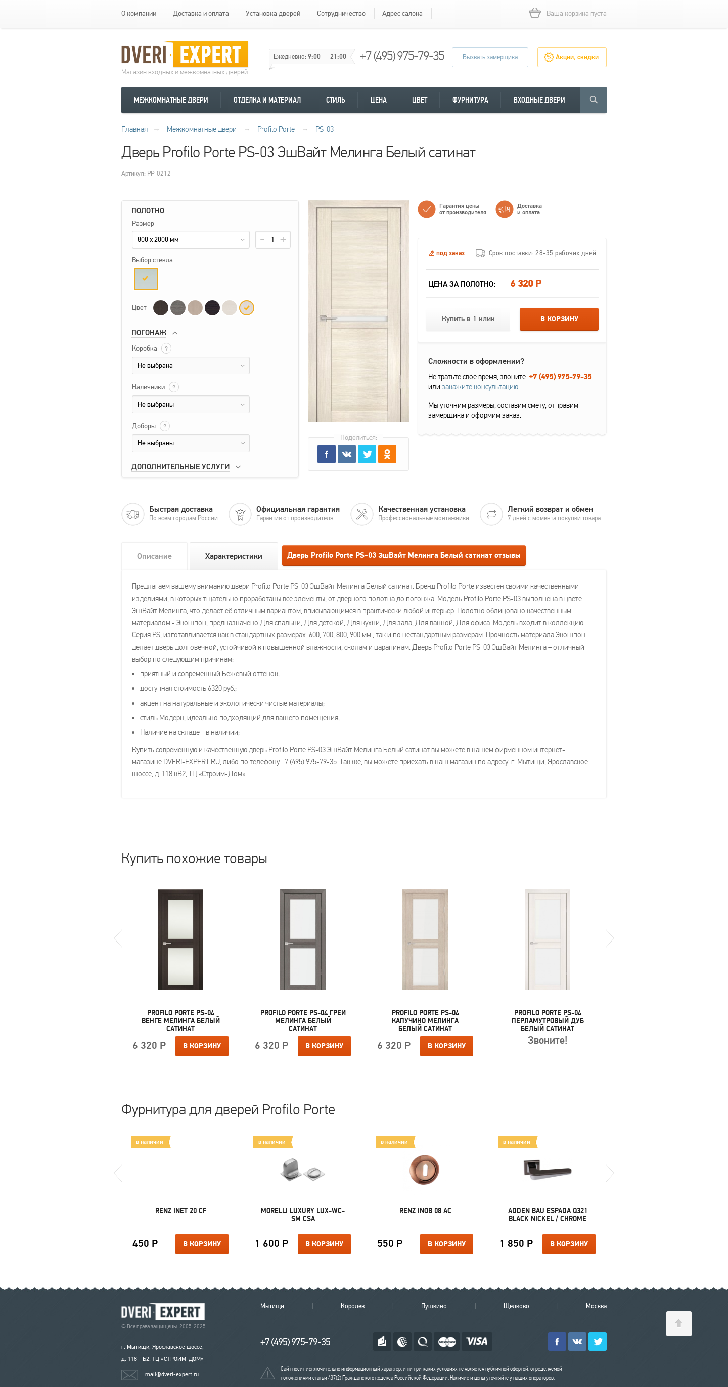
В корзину (559, 319)
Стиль (335, 100)
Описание (154, 556)
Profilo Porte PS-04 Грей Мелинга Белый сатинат (303, 1021)
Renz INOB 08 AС (425, 1211)
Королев (353, 1306)
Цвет (419, 100)
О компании (138, 13)
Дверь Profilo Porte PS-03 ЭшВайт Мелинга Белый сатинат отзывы (404, 555)
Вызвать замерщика (490, 57)
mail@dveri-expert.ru (172, 1374)
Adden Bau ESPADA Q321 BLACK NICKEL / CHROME (547, 1215)
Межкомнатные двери (171, 100)
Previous (118, 938)
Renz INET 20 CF (180, 1211)
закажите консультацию (480, 386)
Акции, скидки (577, 57)
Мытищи (272, 1306)
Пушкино (434, 1306)
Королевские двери (164, 1312)
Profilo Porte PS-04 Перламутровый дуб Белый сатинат (548, 1021)
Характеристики (233, 556)
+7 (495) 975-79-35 (402, 56)
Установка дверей (273, 13)
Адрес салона (402, 13)
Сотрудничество (341, 13)
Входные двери (539, 100)
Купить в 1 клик (468, 319)
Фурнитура (470, 100)
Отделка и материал (267, 100)
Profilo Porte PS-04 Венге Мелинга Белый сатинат (181, 1021)
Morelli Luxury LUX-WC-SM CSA (303, 1215)
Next (610, 938)
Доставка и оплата (201, 13)
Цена (379, 100)
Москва (596, 1306)
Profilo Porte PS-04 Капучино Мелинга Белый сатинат (425, 1021)
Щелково (516, 1306)
